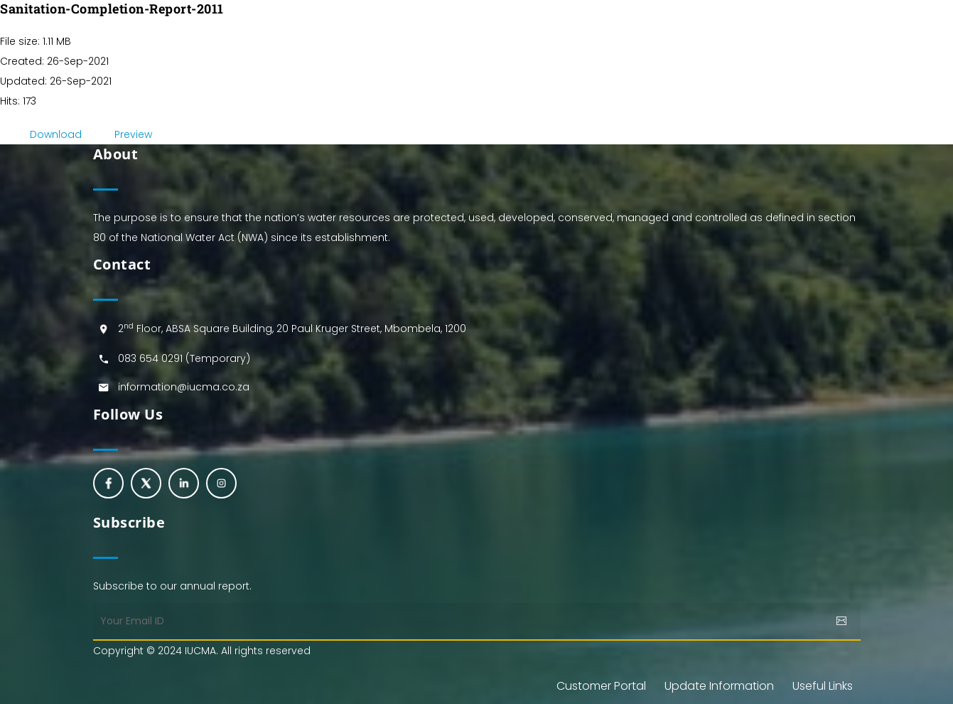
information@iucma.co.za (183, 387)
